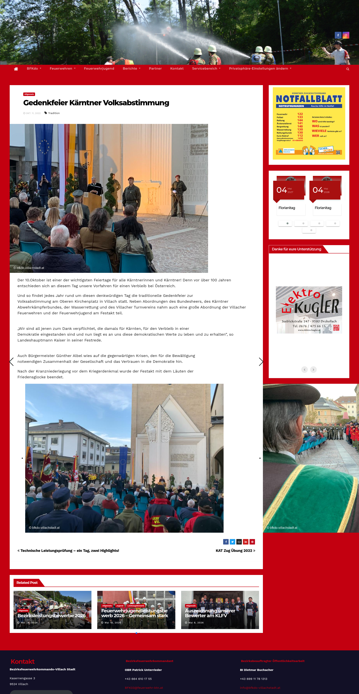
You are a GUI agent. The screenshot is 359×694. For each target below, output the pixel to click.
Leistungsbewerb (136, 606)
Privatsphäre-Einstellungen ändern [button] (260, 68)
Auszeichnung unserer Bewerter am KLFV (210, 613)
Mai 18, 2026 (113, 622)
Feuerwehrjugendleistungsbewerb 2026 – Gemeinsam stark (134, 613)
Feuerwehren (63, 68)
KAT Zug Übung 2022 (235, 550)
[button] (347, 69)
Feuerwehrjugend (99, 68)
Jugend (119, 606)
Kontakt (177, 68)
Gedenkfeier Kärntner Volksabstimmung (96, 102)
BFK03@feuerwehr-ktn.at (144, 688)
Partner (155, 68)
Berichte (131, 68)
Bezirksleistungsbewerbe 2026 (51, 615)
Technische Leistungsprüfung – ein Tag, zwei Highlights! (68, 550)
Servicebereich (206, 68)
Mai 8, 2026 (196, 622)
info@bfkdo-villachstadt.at (260, 688)
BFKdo (34, 68)
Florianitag (287, 208)
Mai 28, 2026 (29, 622)
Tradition (54, 113)
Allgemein (29, 94)
